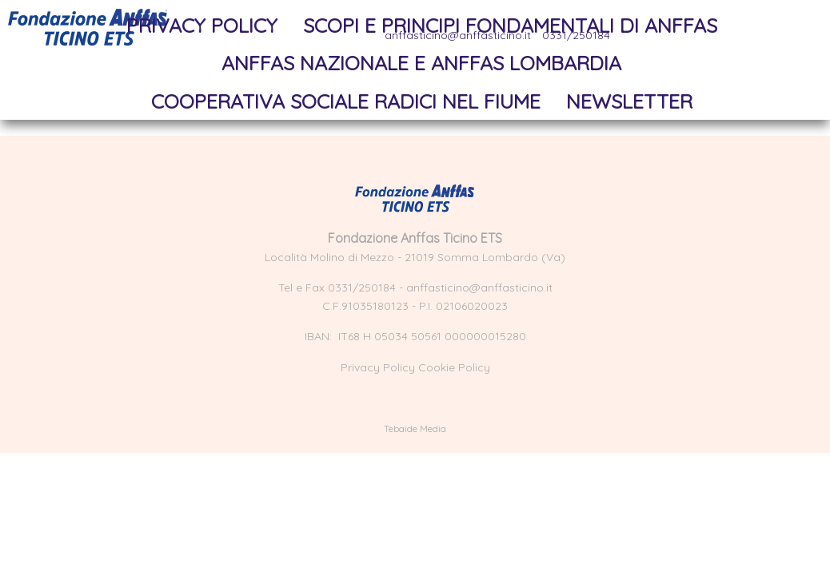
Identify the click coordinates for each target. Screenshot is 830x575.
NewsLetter (629, 101)
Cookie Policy (454, 367)
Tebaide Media (415, 428)
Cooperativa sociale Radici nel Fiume (346, 101)
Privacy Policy (201, 25)
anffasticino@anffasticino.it (479, 287)
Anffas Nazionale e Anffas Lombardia (421, 62)
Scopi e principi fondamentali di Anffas (510, 25)
